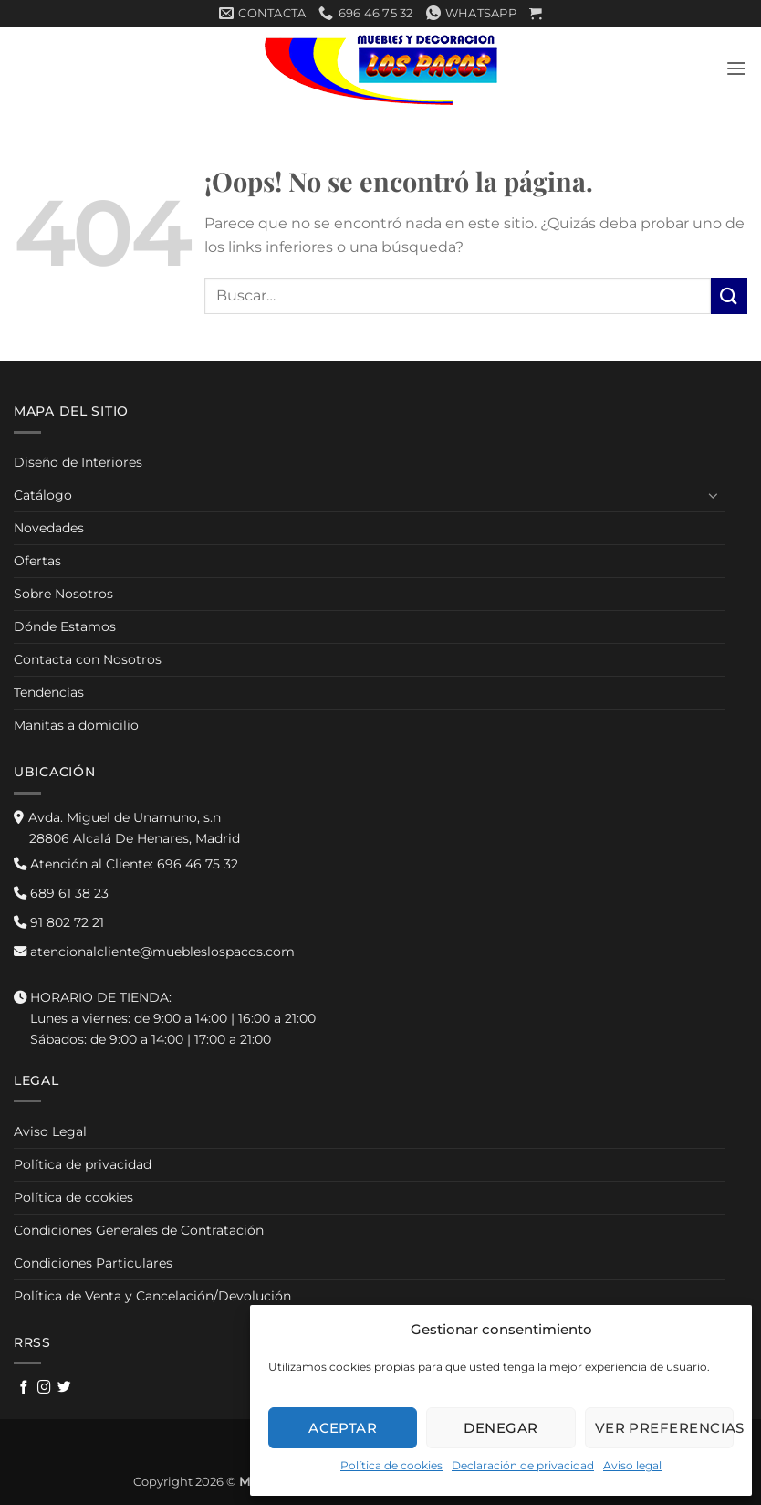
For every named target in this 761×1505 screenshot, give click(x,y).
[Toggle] (714, 496)
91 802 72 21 (59, 922)
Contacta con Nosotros (88, 660)
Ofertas (37, 561)
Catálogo (43, 495)
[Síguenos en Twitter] (64, 1388)
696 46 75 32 (126, 864)
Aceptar (342, 1428)
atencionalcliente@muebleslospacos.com (154, 951)
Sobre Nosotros (63, 593)
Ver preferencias (664, 1428)
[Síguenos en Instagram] (44, 1388)
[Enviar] (729, 296)
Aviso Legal (50, 1131)
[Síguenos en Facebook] (24, 1388)
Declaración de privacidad (523, 1465)
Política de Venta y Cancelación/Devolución (152, 1296)
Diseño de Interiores (78, 462)
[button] (535, 14)
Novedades (49, 528)
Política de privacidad (82, 1164)
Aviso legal (632, 1465)
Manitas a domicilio (76, 726)
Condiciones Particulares (93, 1263)
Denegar (500, 1428)
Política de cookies (391, 1465)
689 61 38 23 (61, 893)
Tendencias (49, 693)
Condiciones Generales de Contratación (139, 1230)
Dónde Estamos (65, 627)
